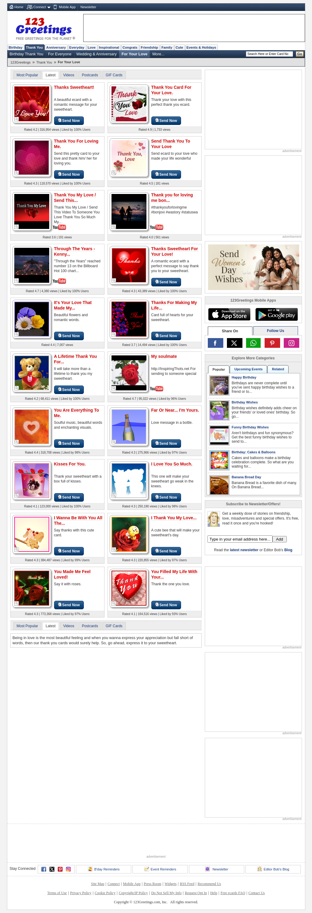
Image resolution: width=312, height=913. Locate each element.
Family (166, 47)
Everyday (76, 47)
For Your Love (135, 54)
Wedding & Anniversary (96, 54)
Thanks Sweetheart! (74, 87)
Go (299, 54)
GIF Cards (114, 75)
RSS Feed (187, 884)
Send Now (69, 120)
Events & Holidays (201, 47)
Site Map (98, 884)
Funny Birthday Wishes (250, 427)
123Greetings (21, 62)
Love (92, 47)
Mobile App (67, 7)
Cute (179, 47)
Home (19, 7)
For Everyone (59, 54)
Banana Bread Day (246, 477)
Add (279, 539)
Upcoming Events (248, 369)
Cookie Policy (105, 893)
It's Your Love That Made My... (73, 305)
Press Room (152, 884)
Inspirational (109, 47)
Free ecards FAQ (233, 893)
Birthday (15, 47)
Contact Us (257, 893)
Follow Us (275, 331)
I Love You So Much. (172, 464)
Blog (288, 550)
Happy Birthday (244, 377)
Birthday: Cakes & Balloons (254, 452)
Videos (68, 75)
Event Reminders (160, 868)
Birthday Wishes (245, 402)
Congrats (129, 47)
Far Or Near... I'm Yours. (175, 410)
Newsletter (88, 7)
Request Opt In (196, 893)
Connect (39, 7)
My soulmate (164, 356)
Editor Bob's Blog (273, 868)
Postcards (90, 75)
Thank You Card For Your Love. (171, 90)
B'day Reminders (103, 868)
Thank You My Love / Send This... (75, 197)
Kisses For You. (70, 464)
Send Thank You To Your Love (170, 144)
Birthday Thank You (26, 54)
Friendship (149, 47)
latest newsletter (244, 550)
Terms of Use (57, 893)
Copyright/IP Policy (133, 893)
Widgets (171, 884)
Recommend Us (209, 884)
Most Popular (27, 75)
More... (158, 54)
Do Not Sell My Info (166, 893)
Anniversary (56, 47)
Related (278, 369)
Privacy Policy (80, 893)
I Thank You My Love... (174, 517)
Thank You (34, 47)
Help (213, 893)
